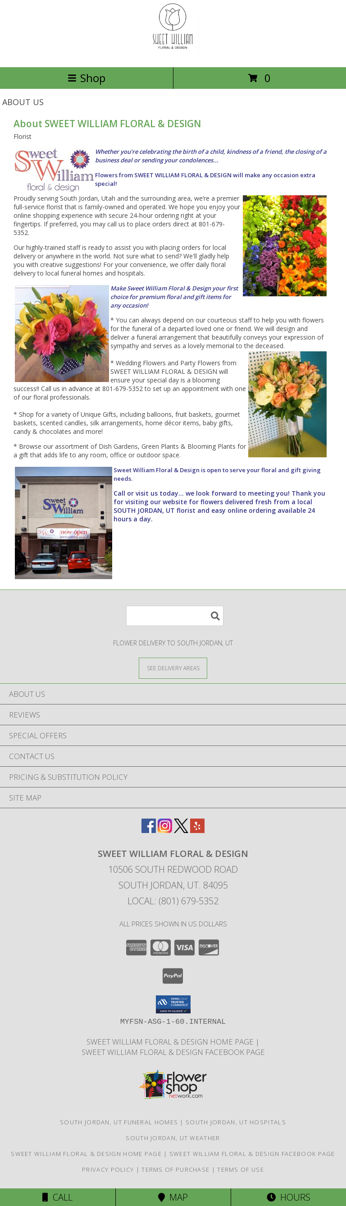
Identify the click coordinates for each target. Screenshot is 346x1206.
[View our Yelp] (197, 830)
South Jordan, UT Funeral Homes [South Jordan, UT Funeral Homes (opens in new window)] (119, 1122)
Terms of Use (240, 1169)
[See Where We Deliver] (173, 667)
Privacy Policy (108, 1169)
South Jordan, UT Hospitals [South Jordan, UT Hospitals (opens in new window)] (236, 1122)
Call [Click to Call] (57, 1197)
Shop (86, 77)
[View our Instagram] (165, 830)
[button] (173, 1004)
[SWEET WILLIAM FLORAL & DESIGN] (173, 54)
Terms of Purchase (175, 1169)
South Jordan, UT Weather (173, 1138)
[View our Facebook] (148, 830)
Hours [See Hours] (288, 1197)
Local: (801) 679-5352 (173, 901)
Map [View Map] (173, 1197)
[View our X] (181, 830)
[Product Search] (174, 616)
